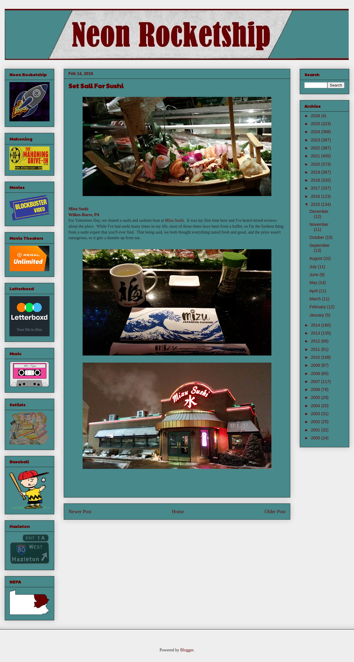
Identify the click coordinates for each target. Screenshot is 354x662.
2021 (316, 156)
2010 (316, 357)
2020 (316, 164)
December (319, 211)
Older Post (275, 511)
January (317, 315)
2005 (316, 397)
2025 (316, 123)
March (315, 298)
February (318, 306)
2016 (316, 196)
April (314, 290)
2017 (316, 188)
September (319, 245)
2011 (316, 349)
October (317, 237)
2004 (316, 405)
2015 (316, 204)
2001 (316, 430)
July (313, 266)
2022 (316, 148)
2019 (316, 172)
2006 (316, 389)
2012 (316, 341)
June (314, 274)
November (319, 224)
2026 (316, 115)
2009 (316, 365)
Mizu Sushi (78, 209)
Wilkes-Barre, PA (83, 215)
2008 (316, 373)
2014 (316, 325)
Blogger (186, 650)
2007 (316, 381)
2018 (316, 180)
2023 (316, 140)
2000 (316, 438)
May (313, 282)
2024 (316, 131)
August (316, 258)
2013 (316, 333)
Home (178, 511)
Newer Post (79, 511)
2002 (316, 421)
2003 (316, 413)
